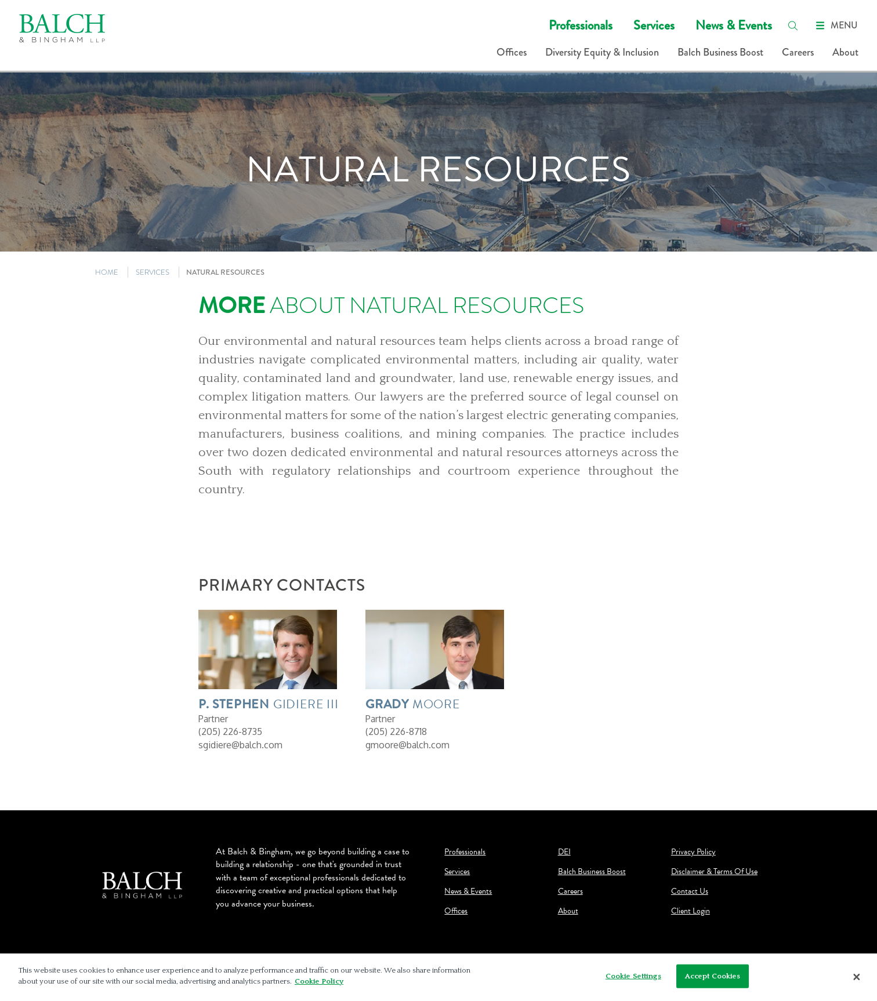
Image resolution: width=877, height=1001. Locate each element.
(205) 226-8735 (230, 731)
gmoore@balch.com (407, 745)
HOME (106, 272)
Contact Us (689, 891)
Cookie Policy (319, 985)
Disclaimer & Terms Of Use (714, 872)
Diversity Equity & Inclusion (602, 52)
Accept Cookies (713, 979)
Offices (512, 52)
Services (654, 25)
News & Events (733, 25)
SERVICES (152, 272)
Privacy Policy (693, 852)
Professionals (581, 25)
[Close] (856, 980)
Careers (798, 52)
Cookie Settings (633, 979)
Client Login (690, 911)
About (845, 52)
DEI (564, 852)
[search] (792, 25)
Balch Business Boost (720, 52)
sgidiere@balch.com (240, 745)
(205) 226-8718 (396, 731)
